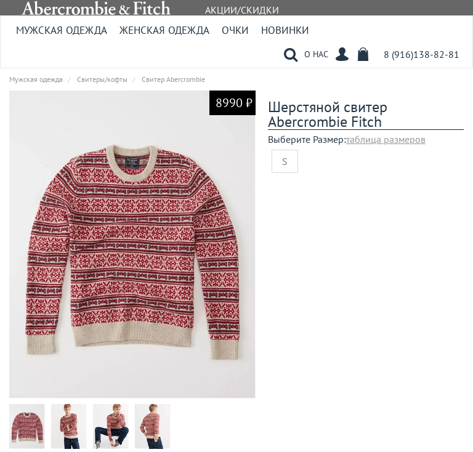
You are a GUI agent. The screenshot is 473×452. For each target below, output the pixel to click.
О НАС (316, 54)
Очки (235, 30)
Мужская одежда (61, 30)
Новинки (285, 30)
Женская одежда (164, 30)
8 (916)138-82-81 (421, 54)
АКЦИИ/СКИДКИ (242, 10)
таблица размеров (386, 139)
